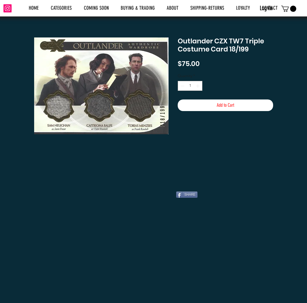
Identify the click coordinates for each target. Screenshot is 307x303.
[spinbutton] (190, 86)
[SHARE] (187, 194)
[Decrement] (182, 86)
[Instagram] (7, 8)
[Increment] (198, 86)
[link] (288, 9)
